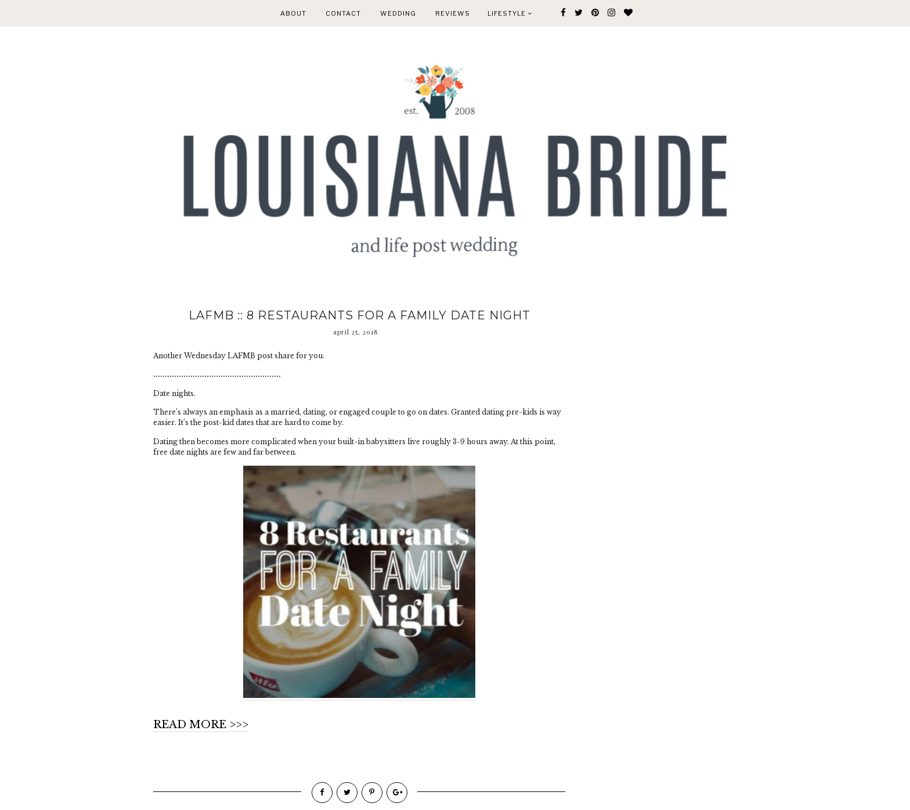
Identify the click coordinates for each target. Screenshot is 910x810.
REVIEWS (452, 13)
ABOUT (293, 13)
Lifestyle (510, 13)
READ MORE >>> (200, 724)
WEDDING (398, 13)
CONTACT (343, 13)
